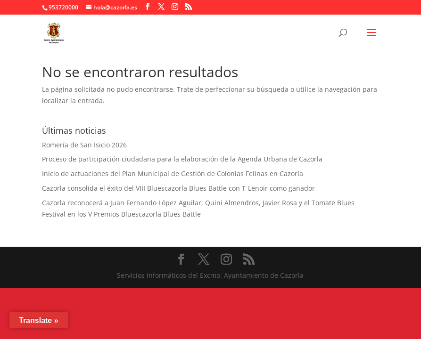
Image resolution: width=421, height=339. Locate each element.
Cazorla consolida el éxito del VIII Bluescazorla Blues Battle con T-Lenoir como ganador (178, 188)
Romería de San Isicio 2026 (84, 144)
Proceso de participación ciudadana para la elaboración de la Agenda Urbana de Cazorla (182, 158)
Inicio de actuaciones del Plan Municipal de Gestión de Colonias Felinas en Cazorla (172, 173)
